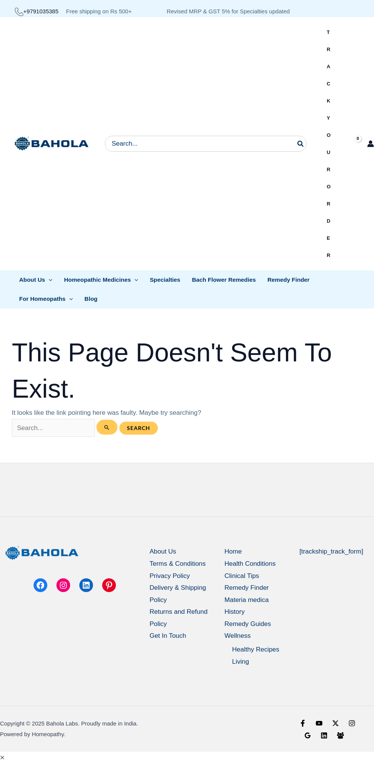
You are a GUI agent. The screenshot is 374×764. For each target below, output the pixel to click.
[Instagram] (351, 723)
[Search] (301, 143)
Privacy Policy (169, 575)
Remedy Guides (248, 624)
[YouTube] (319, 723)
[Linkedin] (324, 735)
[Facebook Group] (340, 735)
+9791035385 (36, 11)
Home (233, 551)
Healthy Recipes (255, 649)
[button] (2, 757)
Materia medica (247, 599)
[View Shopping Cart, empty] (351, 143)
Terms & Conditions (177, 563)
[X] (335, 723)
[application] (48, 279)
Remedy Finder (247, 587)
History (235, 611)
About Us (162, 551)
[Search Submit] (106, 427)
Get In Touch (167, 635)
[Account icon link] (370, 143)
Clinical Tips (242, 575)
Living (240, 661)
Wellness (238, 635)
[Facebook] (302, 723)
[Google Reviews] (307, 735)
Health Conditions (250, 563)
